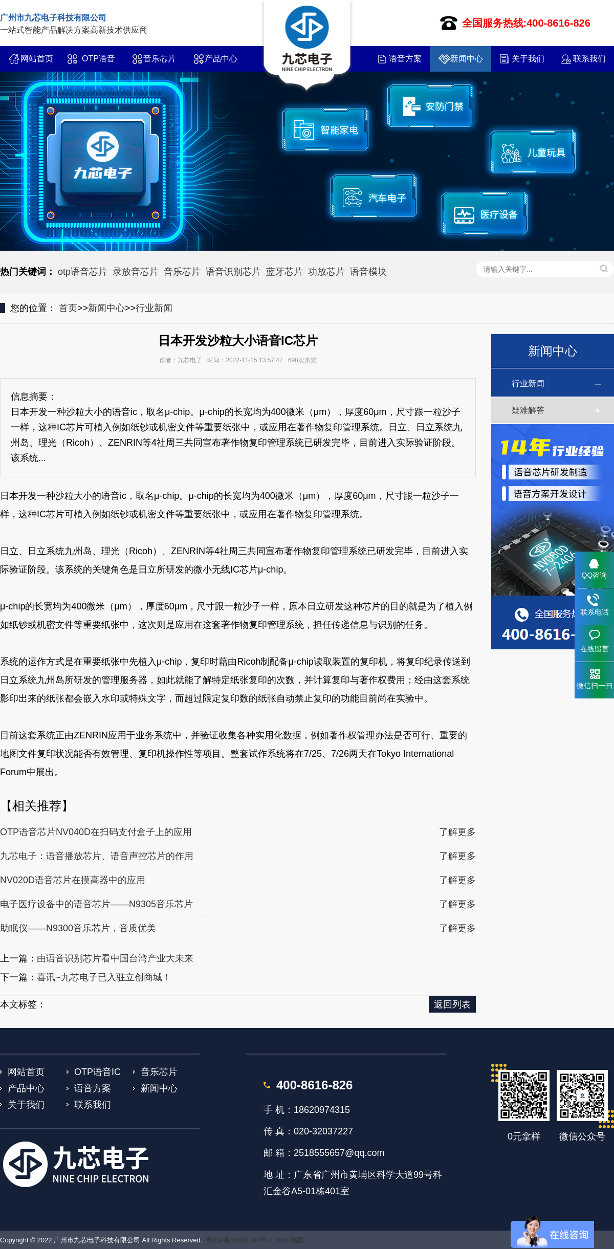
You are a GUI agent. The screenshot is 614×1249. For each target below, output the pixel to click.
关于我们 (528, 58)
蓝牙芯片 (284, 272)
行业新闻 (154, 308)
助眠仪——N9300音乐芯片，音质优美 (78, 928)
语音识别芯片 (233, 272)
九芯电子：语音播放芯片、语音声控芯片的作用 (96, 856)
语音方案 (405, 58)
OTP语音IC (98, 63)
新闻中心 (466, 58)
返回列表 (452, 1004)
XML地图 (289, 1240)
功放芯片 (326, 272)
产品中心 (221, 58)
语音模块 (368, 272)
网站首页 (36, 58)
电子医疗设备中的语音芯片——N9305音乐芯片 (96, 904)
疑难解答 (528, 410)
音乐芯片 (159, 58)
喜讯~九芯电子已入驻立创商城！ (104, 977)
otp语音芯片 (82, 272)
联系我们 (589, 58)
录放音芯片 (136, 272)
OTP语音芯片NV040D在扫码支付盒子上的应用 (96, 832)
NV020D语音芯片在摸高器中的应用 (72, 880)
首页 (68, 308)
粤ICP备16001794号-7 (239, 1240)
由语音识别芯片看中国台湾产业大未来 (115, 958)
